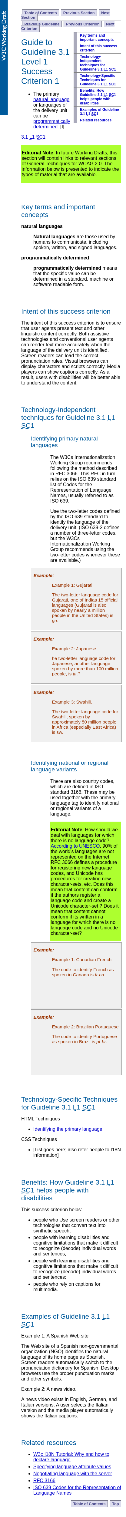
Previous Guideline (41, 24)
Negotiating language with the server (72, 1473)
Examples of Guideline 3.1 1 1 (99, 111)
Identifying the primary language (67, 1129)
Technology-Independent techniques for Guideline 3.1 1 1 (98, 62)
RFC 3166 (44, 1480)
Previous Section (79, 13)
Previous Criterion (83, 24)
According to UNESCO (75, 846)
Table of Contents (40, 13)
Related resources (95, 120)
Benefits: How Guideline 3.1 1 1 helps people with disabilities (98, 96)
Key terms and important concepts (97, 37)
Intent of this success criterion (98, 48)
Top (115, 1504)
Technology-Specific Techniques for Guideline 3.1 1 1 (98, 80)
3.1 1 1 (33, 137)
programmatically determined (51, 124)
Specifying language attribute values (72, 1466)
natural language (51, 99)
